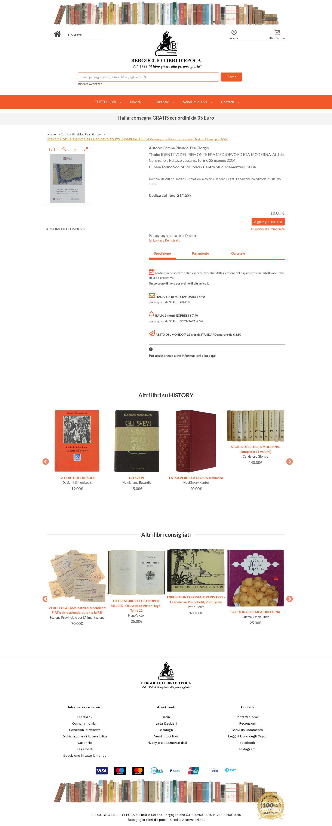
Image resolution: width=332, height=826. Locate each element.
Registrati (172, 240)
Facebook (247, 743)
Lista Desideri (166, 723)
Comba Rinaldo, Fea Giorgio (81, 134)
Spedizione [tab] (162, 253)
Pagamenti (84, 749)
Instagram (247, 749)
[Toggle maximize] (85, 149)
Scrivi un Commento (247, 730)
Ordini (166, 717)
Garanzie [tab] (238, 253)
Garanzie (162, 102)
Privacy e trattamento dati (166, 743)
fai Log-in (156, 240)
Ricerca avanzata (90, 84)
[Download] (75, 149)
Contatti (75, 35)
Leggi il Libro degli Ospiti (247, 736)
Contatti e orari (247, 717)
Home (51, 134)
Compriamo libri (84, 723)
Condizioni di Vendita (85, 730)
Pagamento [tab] (200, 253)
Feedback (84, 717)
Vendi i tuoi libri (195, 102)
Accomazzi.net (193, 820)
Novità (135, 102)
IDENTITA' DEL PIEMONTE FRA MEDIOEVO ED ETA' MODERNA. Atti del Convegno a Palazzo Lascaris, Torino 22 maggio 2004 (137, 139)
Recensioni (247, 723)
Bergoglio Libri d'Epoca (148, 820)
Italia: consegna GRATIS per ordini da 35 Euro (166, 118)
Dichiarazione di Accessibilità (84, 736)
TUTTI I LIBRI (105, 102)
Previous (44, 460)
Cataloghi (166, 730)
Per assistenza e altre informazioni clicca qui (182, 355)
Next (288, 460)
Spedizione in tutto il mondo (84, 756)
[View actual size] (64, 149)
